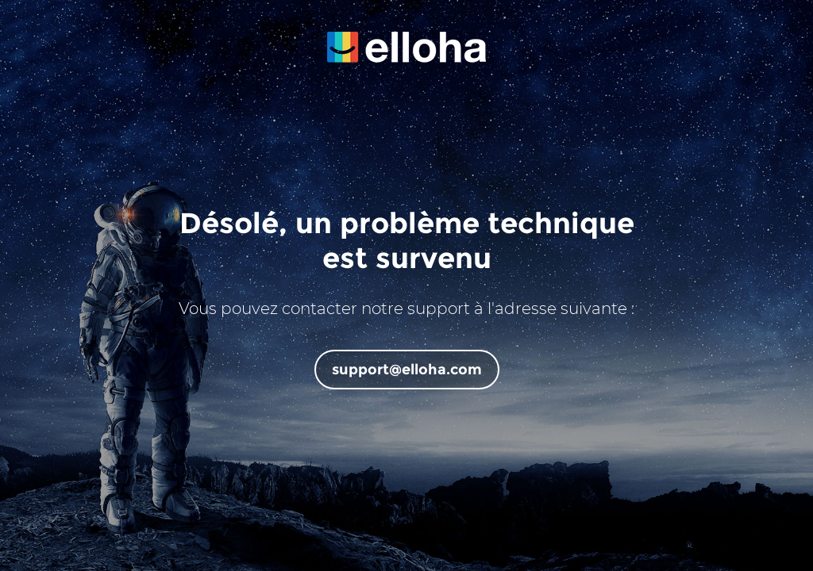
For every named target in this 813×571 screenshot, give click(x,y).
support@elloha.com (407, 369)
